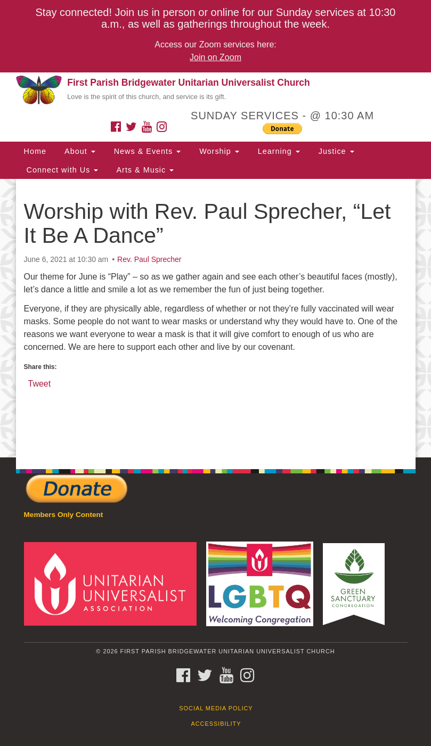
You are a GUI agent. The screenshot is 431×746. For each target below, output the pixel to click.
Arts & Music (144, 170)
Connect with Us (61, 170)
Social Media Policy (216, 708)
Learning (277, 151)
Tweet (39, 383)
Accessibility (216, 723)
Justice (335, 151)
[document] (215, 318)
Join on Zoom (215, 57)
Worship (218, 151)
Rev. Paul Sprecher (149, 259)
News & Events (146, 151)
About (78, 151)
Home (35, 151)
